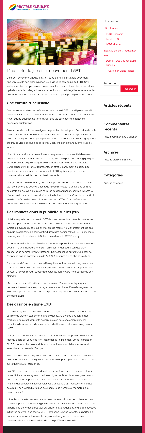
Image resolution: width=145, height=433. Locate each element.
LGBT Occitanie (114, 34)
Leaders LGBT (114, 39)
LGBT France (111, 28)
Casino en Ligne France (121, 70)
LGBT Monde (113, 44)
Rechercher (110, 83)
